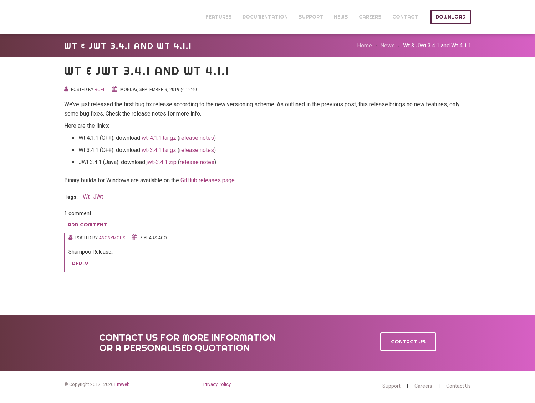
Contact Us (408, 341)
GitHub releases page (207, 180)
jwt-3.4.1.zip (162, 162)
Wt (77, 17)
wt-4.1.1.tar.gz (159, 137)
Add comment (87, 224)
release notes (196, 137)
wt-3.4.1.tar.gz (159, 150)
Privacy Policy (217, 384)
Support (391, 386)
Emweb (122, 384)
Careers (423, 386)
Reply (80, 263)
